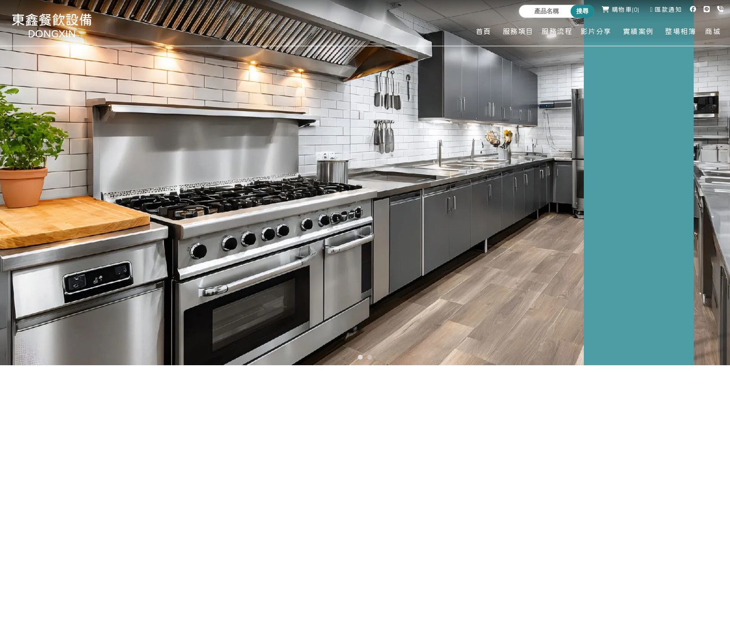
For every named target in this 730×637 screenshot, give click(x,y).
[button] (360, 357)
